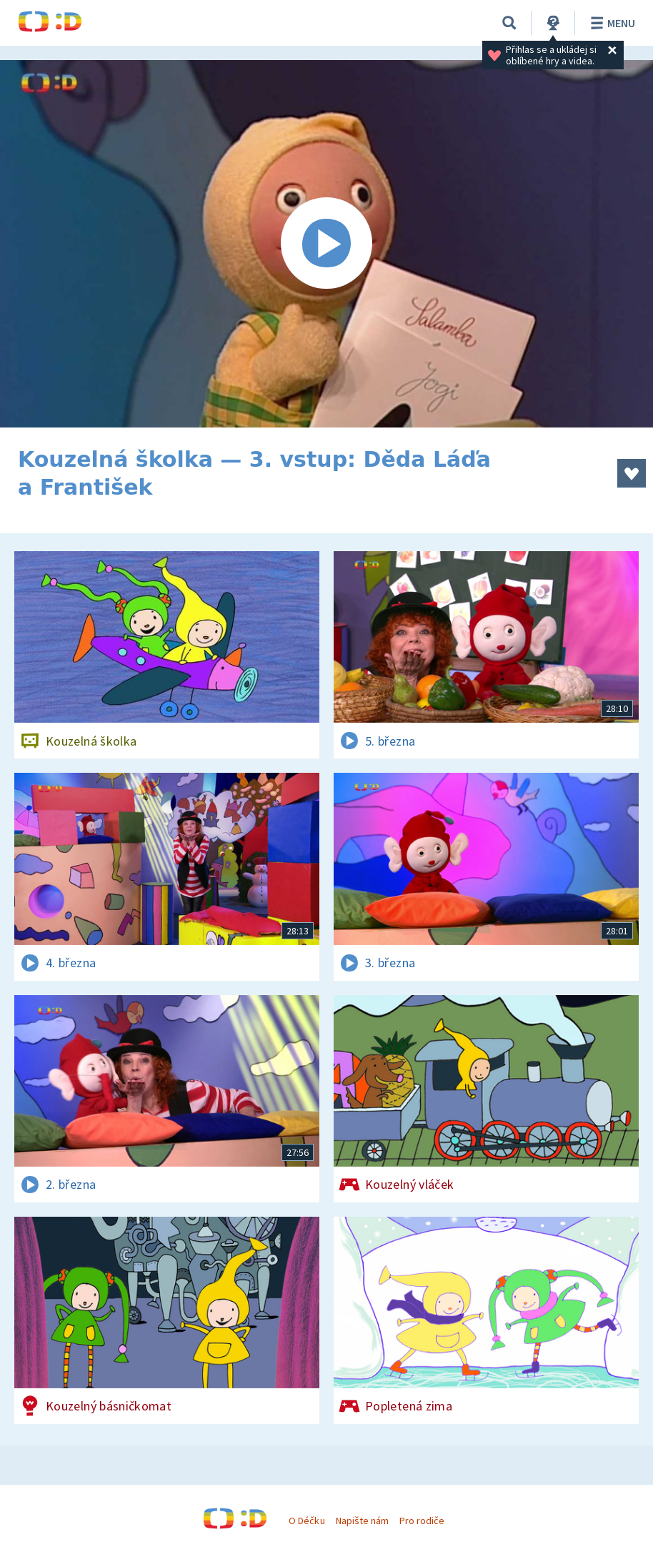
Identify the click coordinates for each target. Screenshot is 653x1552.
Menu (610, 23)
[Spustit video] (326, 243)
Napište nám (362, 1520)
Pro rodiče (421, 1520)
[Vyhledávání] (509, 23)
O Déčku (306, 1520)
